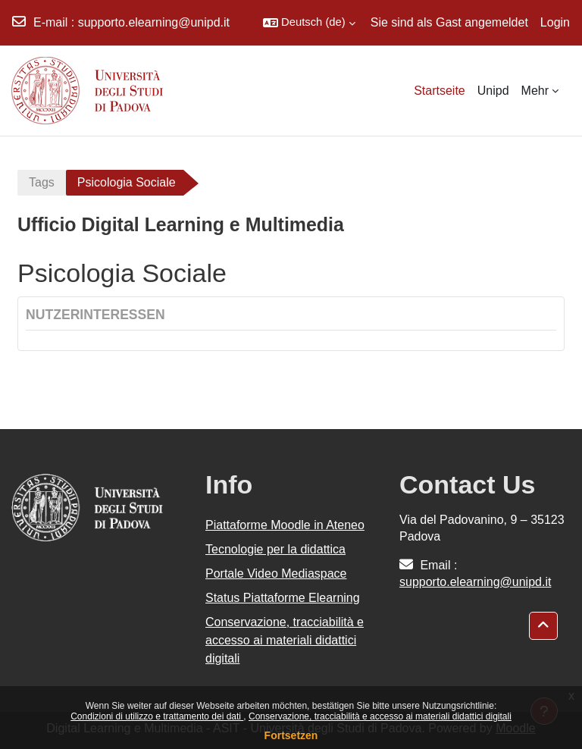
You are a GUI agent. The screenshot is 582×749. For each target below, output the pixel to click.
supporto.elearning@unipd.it (154, 22)
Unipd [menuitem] (493, 90)
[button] (309, 22)
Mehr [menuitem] (535, 90)
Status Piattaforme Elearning (282, 597)
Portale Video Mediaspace (276, 573)
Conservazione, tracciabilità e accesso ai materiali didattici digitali (380, 716)
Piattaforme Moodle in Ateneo (285, 525)
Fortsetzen (291, 735)
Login (555, 22)
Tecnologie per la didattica (275, 549)
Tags (42, 182)
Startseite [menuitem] (439, 90)
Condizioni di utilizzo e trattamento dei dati (156, 716)
